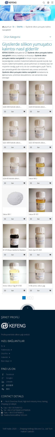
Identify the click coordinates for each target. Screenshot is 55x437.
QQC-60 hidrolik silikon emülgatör (37, 143)
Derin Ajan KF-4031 (35, 250)
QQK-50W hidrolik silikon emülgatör (11, 107)
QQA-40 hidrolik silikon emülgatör (11, 178)
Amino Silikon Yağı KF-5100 (12, 286)
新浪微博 (7, 385)
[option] (27, 13)
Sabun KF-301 (33, 214)
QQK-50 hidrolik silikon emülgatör (37, 107)
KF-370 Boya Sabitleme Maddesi (14, 250)
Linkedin (6, 382)
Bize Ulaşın (6, 361)
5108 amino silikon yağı (37, 286)
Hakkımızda (6, 349)
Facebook (7, 374)
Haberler (5, 357)
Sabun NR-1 (7, 214)
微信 (5, 389)
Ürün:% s (5, 353)
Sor (8, 111)
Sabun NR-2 (33, 178)
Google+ (7, 378)
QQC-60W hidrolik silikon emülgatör (11, 143)
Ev (3, 346)
